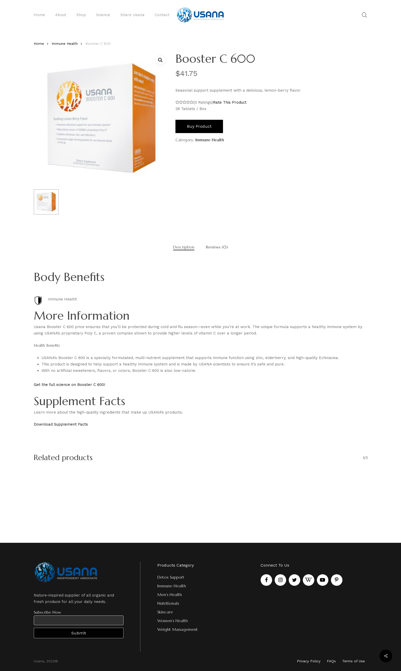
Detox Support (170, 577)
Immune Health (65, 43)
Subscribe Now (47, 612)
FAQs (331, 661)
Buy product (199, 126)
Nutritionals (168, 603)
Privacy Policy (308, 661)
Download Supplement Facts (61, 424)
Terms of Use (353, 661)
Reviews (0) (217, 247)
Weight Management (177, 629)
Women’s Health (172, 620)
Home (39, 43)
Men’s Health (169, 594)
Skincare (165, 611)
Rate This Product (230, 102)
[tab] (183, 247)
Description (183, 247)
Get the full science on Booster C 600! (69, 384)
